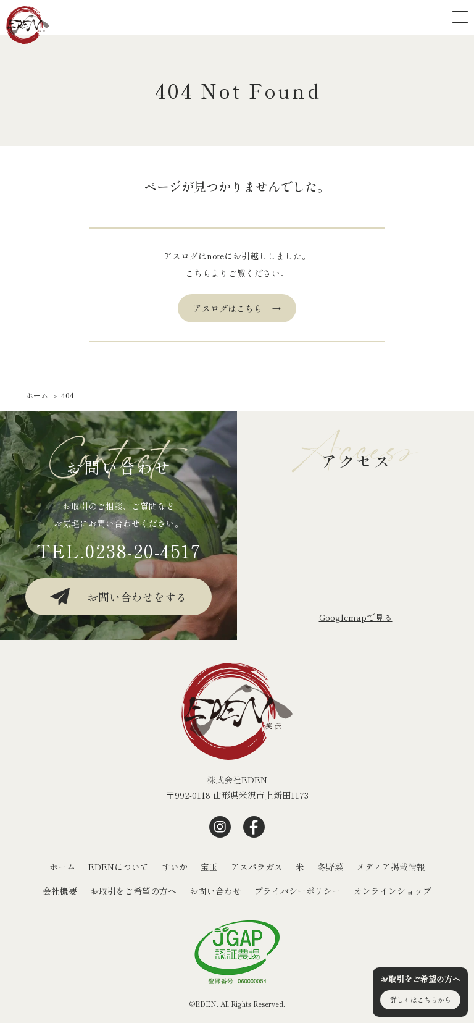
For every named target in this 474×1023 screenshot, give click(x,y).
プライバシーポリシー (297, 891)
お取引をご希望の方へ (133, 891)
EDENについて (118, 867)
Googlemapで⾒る (356, 617)
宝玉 (209, 867)
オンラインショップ (392, 891)
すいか (175, 867)
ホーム (62, 867)
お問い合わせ (215, 891)
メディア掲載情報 (390, 867)
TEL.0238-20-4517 (118, 550)
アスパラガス (257, 867)
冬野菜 (330, 867)
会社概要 (60, 891)
